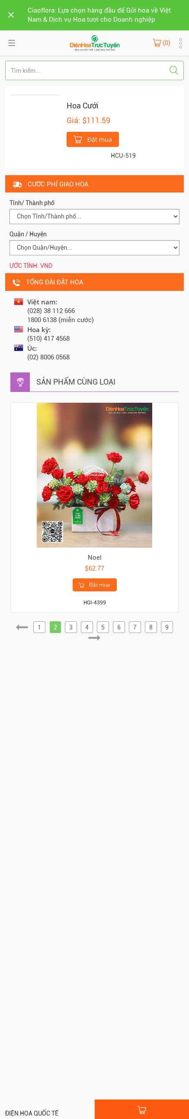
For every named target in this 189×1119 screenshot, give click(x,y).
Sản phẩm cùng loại (75, 381)
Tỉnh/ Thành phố (32, 202)
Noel (95, 557)
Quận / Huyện (28, 234)
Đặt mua (93, 139)
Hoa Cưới (83, 105)
